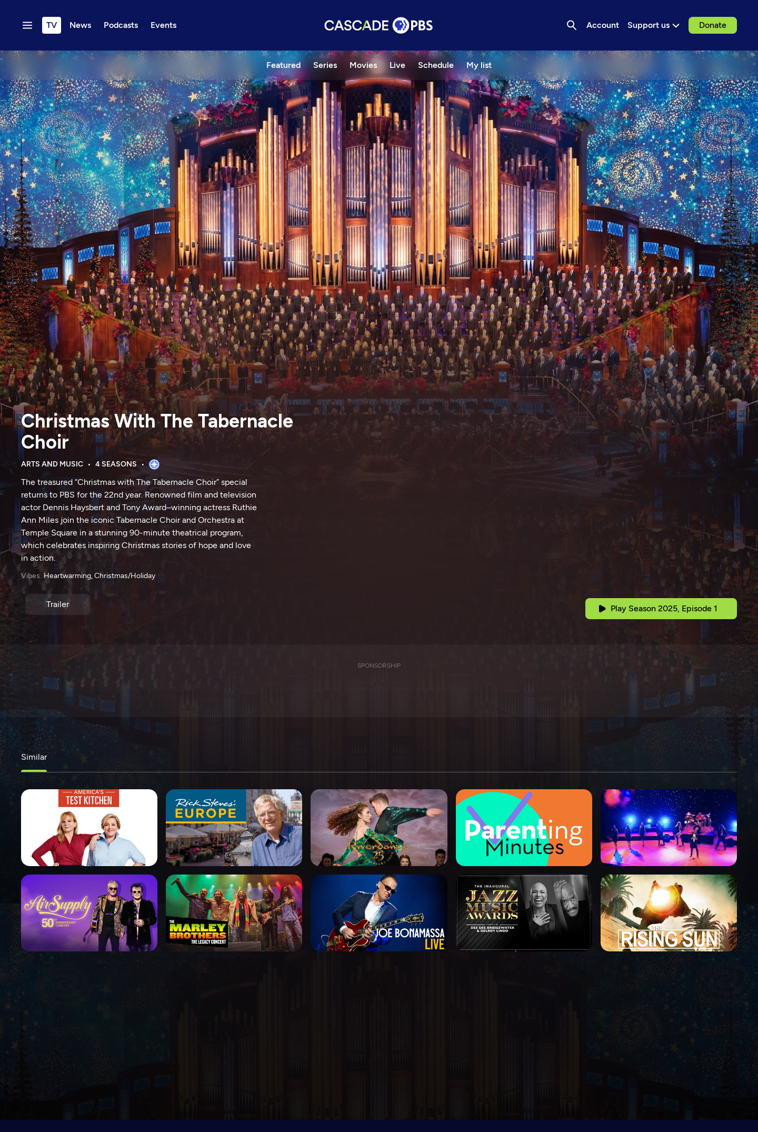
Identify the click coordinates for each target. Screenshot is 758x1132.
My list (479, 65)
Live (397, 65)
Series (325, 65)
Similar (34, 757)
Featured (283, 65)
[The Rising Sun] (669, 913)
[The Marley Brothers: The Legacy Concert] (234, 913)
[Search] (571, 25)
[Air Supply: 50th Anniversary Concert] (89, 913)
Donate (712, 25)
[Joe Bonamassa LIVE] (379, 913)
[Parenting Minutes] (524, 827)
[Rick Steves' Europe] (234, 827)
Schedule (436, 65)
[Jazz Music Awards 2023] (524, 913)
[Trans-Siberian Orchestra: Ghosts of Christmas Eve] (669, 827)
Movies (363, 65)
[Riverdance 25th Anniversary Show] (379, 827)
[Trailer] (57, 604)
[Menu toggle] (27, 25)
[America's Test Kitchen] (89, 827)
